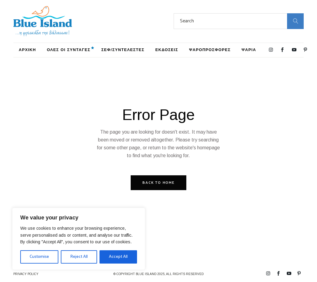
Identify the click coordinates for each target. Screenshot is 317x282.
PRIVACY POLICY (25, 274)
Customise (39, 256)
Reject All (79, 256)
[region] (78, 239)
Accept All (118, 256)
